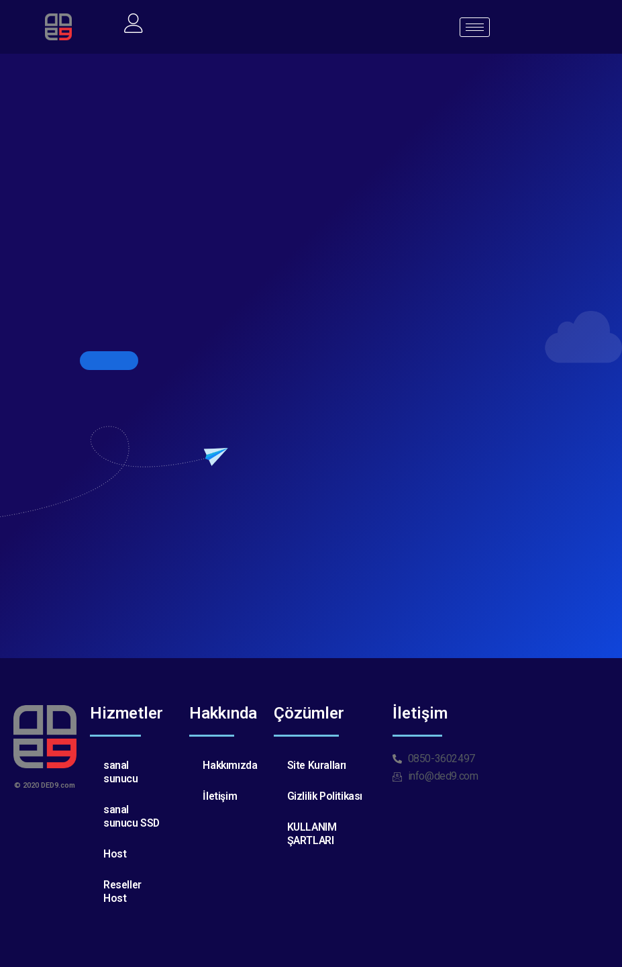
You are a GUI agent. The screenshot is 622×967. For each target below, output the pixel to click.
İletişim (220, 796)
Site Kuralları (317, 765)
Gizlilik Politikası (325, 796)
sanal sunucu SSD (131, 816)
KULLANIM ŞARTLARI (312, 834)
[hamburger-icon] (475, 27)
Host (114, 853)
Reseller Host (123, 891)
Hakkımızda (230, 765)
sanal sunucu (120, 772)
